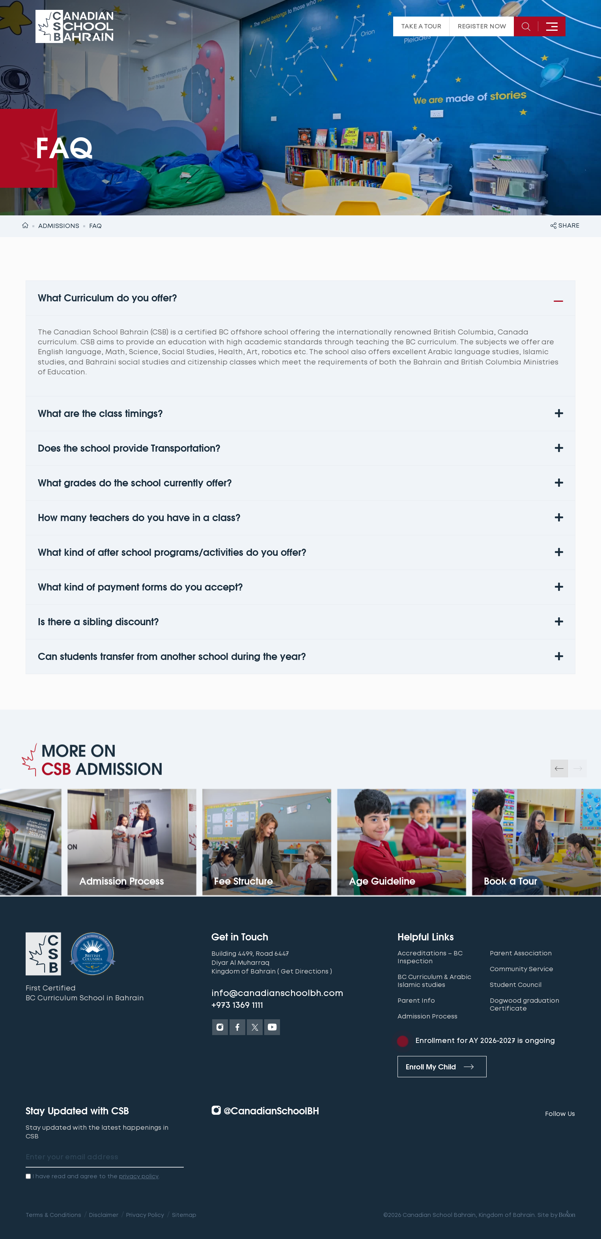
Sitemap (184, 1214)
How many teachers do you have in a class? (139, 517)
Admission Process (427, 1016)
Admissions (58, 226)
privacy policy (139, 1176)
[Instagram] (220, 1027)
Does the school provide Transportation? (129, 448)
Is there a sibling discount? (98, 622)
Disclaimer (103, 1214)
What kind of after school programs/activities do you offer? (172, 552)
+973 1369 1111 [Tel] (237, 1005)
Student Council (515, 985)
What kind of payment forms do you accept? (140, 587)
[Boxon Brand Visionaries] (566, 1215)
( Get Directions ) (304, 971)
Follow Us (560, 1114)
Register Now (481, 26)
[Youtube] (272, 1027)
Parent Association (521, 953)
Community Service (521, 969)
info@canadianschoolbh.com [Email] (277, 993)
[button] (300, 298)
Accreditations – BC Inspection (430, 957)
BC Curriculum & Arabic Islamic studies (434, 981)
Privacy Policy (145, 1214)
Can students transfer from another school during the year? (172, 656)
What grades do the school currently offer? (135, 483)
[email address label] (105, 1158)
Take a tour (421, 26)
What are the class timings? (100, 413)
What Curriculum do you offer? (107, 298)
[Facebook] (237, 1027)
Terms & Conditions (53, 1214)
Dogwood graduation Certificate (524, 1005)
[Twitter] (255, 1027)
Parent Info (416, 1001)
